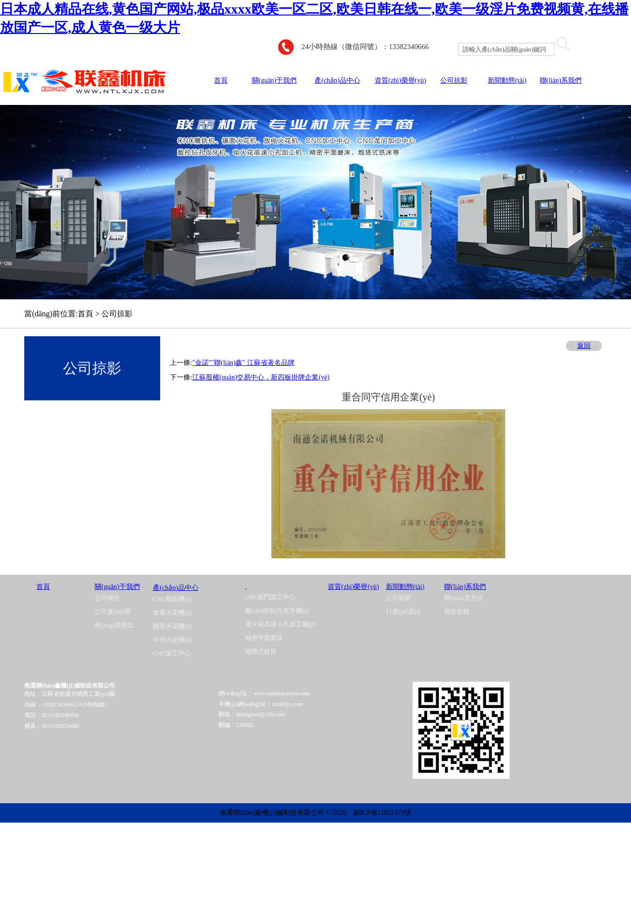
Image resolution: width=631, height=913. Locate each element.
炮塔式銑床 (261, 651)
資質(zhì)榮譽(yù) (400, 80)
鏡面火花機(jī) (172, 626)
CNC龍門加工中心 (270, 597)
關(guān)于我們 (274, 80)
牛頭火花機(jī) (172, 640)
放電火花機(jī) (172, 612)
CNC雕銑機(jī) (172, 599)
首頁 (221, 80)
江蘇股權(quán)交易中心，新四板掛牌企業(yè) (261, 377)
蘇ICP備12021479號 (382, 812)
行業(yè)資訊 (403, 611)
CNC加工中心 (172, 653)
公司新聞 (398, 598)
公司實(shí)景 (113, 611)
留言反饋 (456, 611)
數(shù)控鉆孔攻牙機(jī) (277, 610)
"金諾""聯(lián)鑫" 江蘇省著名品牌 (243, 362)
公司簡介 (107, 598)
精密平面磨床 (264, 638)
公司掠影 (453, 80)
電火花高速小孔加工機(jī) (280, 624)
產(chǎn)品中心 (337, 80)
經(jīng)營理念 (114, 625)
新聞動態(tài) (507, 80)
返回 (584, 345)
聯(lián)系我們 (560, 80)
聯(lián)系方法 (463, 598)
